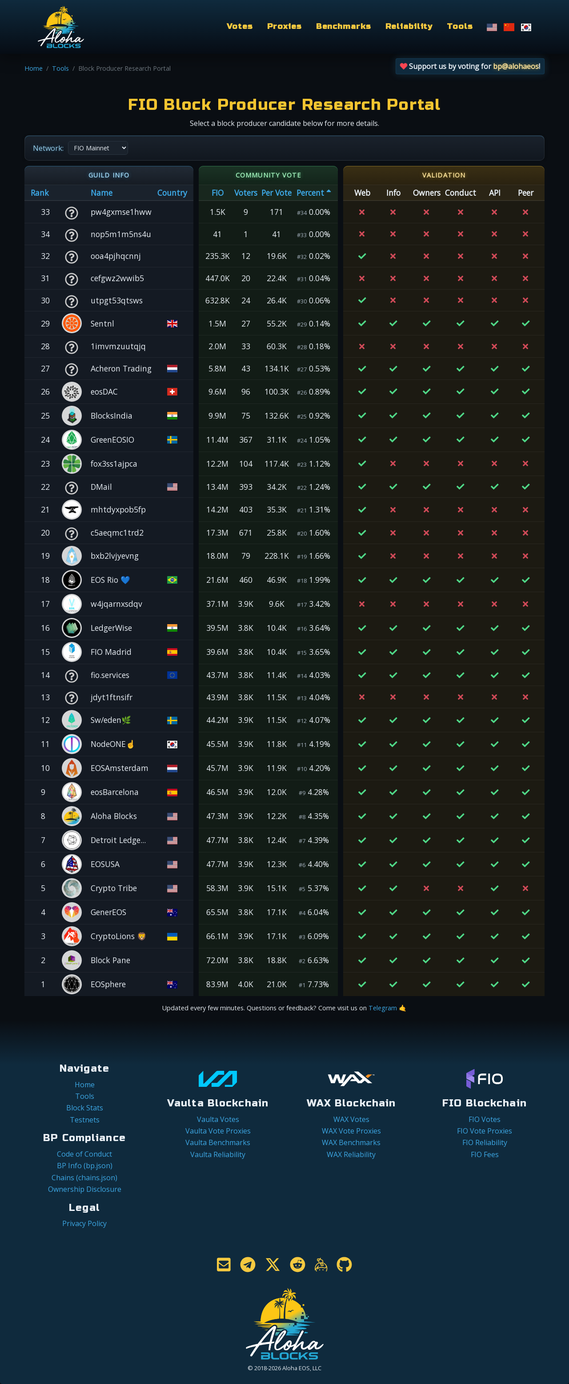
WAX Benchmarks (351, 1142)
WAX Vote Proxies (351, 1131)
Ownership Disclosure (84, 1189)
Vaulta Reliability (217, 1154)
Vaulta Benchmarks (217, 1142)
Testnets (85, 1120)
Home (33, 68)
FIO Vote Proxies (484, 1131)
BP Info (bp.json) (84, 1165)
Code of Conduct (84, 1154)
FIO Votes (485, 1119)
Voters (245, 192)
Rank (40, 192)
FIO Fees (485, 1154)
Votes (239, 26)
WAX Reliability (351, 1154)
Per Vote (276, 192)
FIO (218, 192)
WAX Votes (351, 1119)
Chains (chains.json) (84, 1177)
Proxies (284, 26)
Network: (48, 148)
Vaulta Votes (218, 1119)
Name (101, 192)
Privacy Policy (84, 1223)
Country (172, 192)
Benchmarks (343, 26)
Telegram (383, 1008)
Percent (314, 192)
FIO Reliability (484, 1142)
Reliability (409, 26)
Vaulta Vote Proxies (218, 1131)
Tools (460, 26)
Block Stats (84, 1108)
